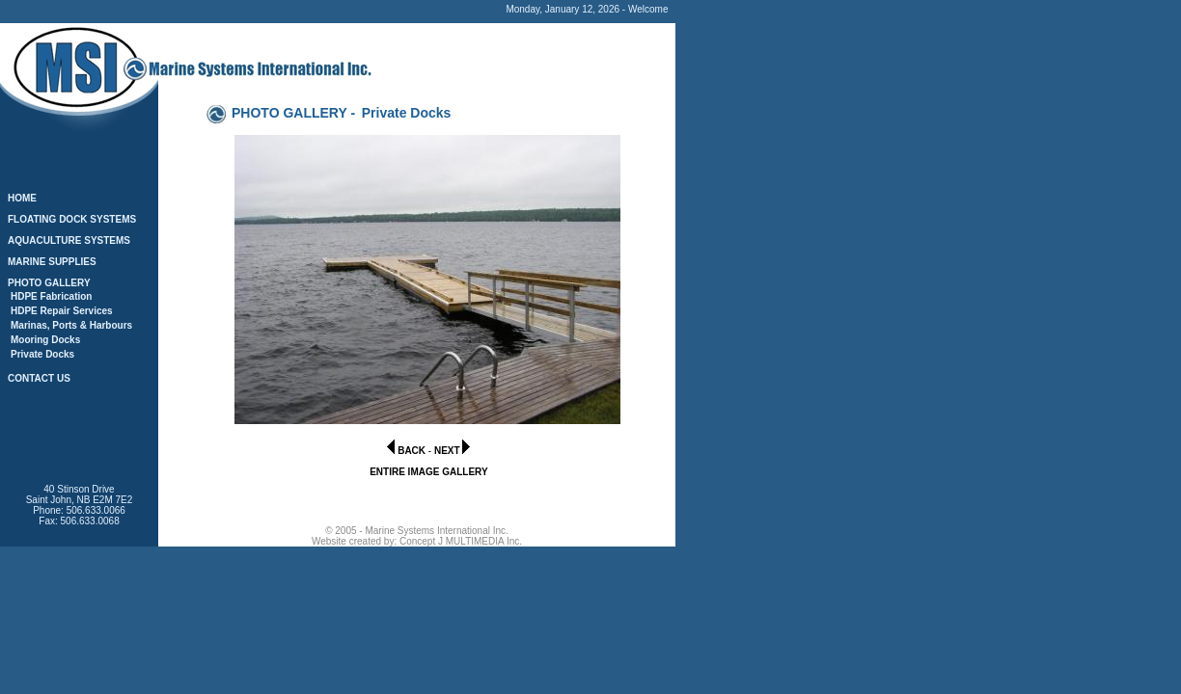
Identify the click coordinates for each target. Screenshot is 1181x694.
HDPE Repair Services (62, 311)
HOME (22, 198)
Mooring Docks (45, 339)
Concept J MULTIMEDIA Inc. (460, 541)
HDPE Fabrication (51, 296)
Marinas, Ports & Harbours (71, 325)
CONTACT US (39, 378)
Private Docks (42, 354)
